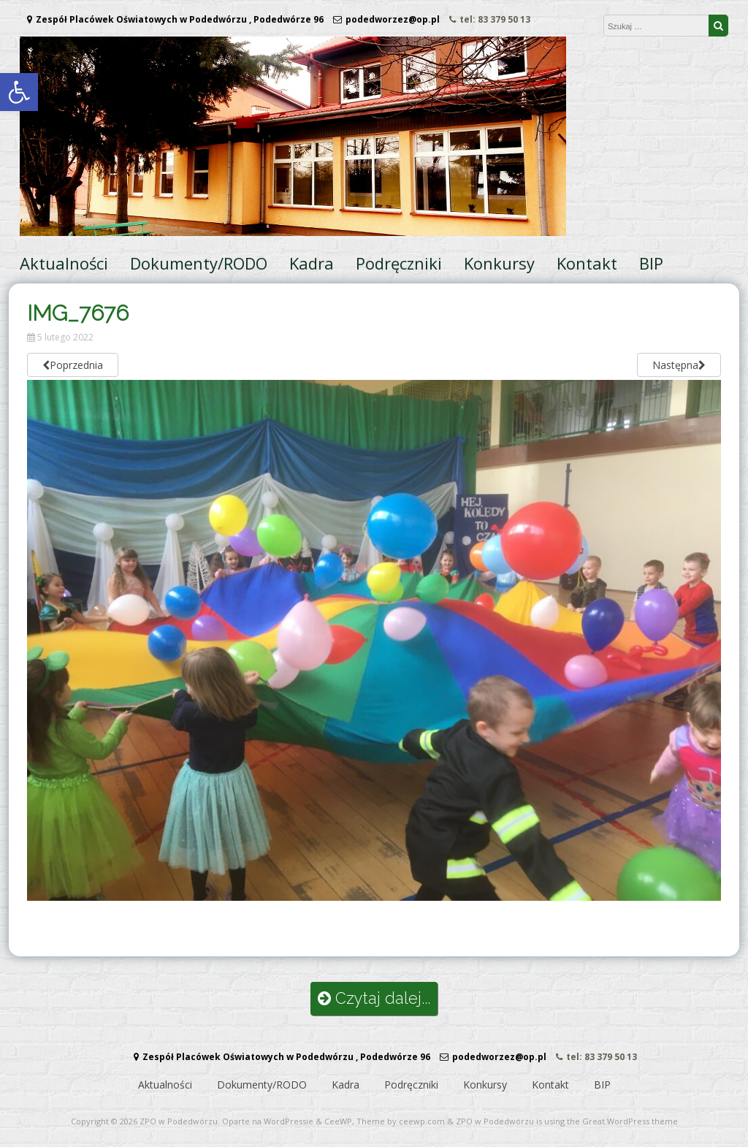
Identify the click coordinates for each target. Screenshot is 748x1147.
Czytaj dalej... (374, 998)
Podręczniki (399, 263)
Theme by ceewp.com (400, 1121)
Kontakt (587, 263)
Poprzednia (72, 365)
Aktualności (64, 263)
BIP (651, 263)
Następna (679, 365)
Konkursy (499, 263)
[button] (19, 92)
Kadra (311, 263)
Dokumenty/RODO (198, 263)
